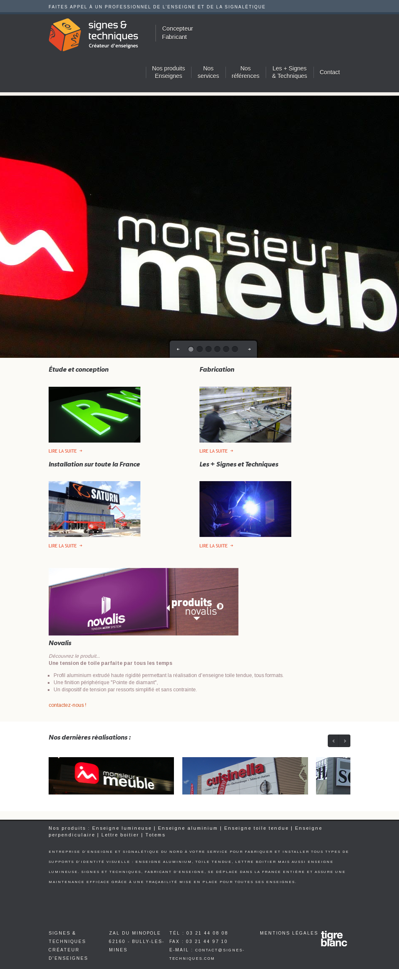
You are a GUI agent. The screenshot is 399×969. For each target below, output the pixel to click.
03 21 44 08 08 (207, 933)
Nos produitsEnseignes (168, 72)
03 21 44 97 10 (207, 941)
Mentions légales (289, 933)
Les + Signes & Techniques (289, 72)
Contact (330, 72)
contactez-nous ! (67, 705)
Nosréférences (245, 72)
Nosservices (208, 72)
